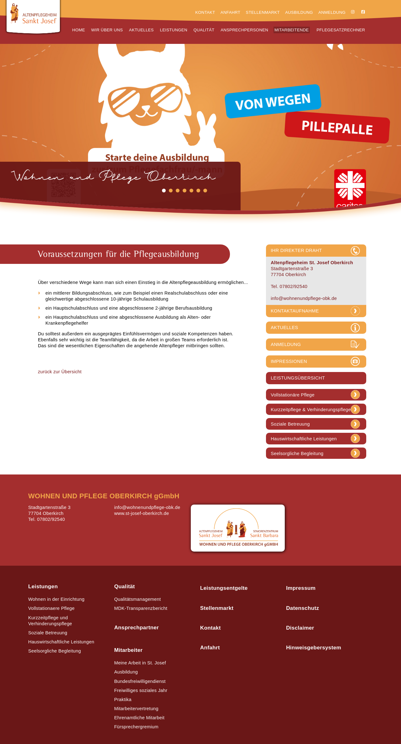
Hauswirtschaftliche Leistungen (304, 439)
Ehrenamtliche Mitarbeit (139, 717)
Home (78, 30)
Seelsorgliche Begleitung (297, 453)
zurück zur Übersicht (59, 371)
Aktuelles (141, 30)
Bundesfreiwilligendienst (139, 681)
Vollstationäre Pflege (293, 395)
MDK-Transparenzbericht (140, 608)
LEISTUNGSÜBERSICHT (298, 377)
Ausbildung (299, 12)
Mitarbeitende (291, 30)
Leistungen (173, 30)
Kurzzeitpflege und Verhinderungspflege (50, 620)
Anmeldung (332, 12)
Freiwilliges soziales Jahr (140, 690)
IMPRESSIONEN (289, 361)
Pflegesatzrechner (340, 30)
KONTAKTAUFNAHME (295, 310)
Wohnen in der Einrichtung (56, 599)
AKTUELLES (284, 327)
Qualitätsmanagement (137, 599)
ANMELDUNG (286, 344)
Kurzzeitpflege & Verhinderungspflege (311, 409)
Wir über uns (107, 30)
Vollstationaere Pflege (51, 608)
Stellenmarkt (263, 12)
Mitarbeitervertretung (136, 708)
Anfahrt (230, 12)
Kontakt (205, 12)
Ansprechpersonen (244, 30)
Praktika (122, 699)
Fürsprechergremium (136, 726)
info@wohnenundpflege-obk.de (304, 298)
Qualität (204, 30)
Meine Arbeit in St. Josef (140, 662)
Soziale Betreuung (290, 424)
